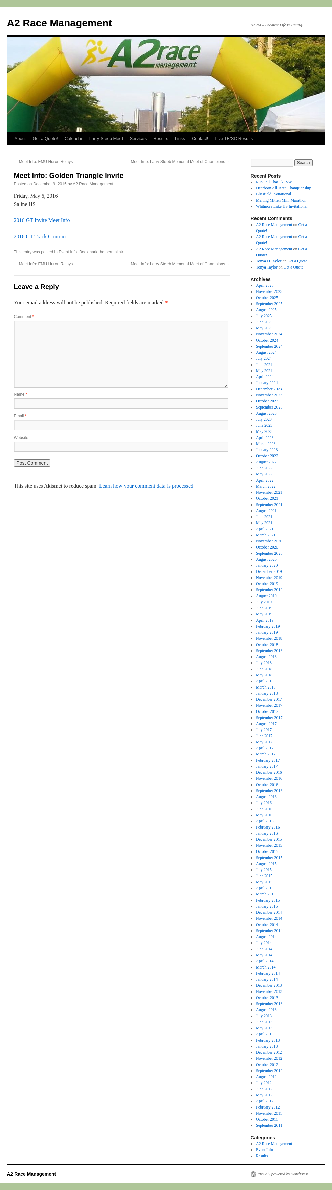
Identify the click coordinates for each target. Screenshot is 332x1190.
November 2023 (269, 395)
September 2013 (269, 1003)
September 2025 (269, 303)
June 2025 (264, 322)
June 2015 (264, 875)
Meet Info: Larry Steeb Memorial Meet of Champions (180, 161)
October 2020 (267, 547)
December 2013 (269, 985)
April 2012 (264, 1101)
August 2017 (266, 723)
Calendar (74, 138)
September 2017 (269, 717)
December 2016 (269, 772)
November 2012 (269, 1058)
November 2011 (269, 1113)
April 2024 (264, 376)
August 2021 (266, 510)
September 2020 (269, 553)
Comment (24, 316)
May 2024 (264, 370)
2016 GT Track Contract (40, 236)
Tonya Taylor (267, 267)
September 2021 (269, 504)
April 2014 (264, 961)
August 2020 (266, 559)
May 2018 (264, 675)
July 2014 (264, 942)
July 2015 (264, 869)
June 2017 (264, 735)
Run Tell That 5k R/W (274, 182)
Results (160, 138)
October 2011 (267, 1119)
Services (138, 138)
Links (180, 138)
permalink (114, 252)
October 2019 (267, 583)
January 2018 (267, 693)
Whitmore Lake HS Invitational (281, 206)
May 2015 (264, 882)
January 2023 (267, 449)
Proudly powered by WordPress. (284, 1174)
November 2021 (269, 492)
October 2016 (267, 784)
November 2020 (269, 541)
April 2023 (264, 437)
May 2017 (264, 742)
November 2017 (269, 705)
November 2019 (269, 577)
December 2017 (269, 699)
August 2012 (266, 1076)
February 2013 (268, 1040)
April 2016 (264, 821)
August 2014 (266, 936)
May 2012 (264, 1095)
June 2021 (264, 516)
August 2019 (266, 595)
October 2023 (267, 401)
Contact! (200, 138)
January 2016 (267, 833)
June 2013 (264, 1022)
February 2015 (268, 900)
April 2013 (264, 1034)
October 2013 (267, 997)
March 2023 (265, 443)
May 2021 (264, 522)
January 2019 (267, 632)
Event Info (68, 252)
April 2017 (264, 748)
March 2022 (265, 486)
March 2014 (265, 967)
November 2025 (269, 291)
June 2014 (264, 949)
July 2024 (264, 358)
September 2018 (269, 650)
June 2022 (264, 468)
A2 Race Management (59, 22)
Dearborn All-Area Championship (283, 188)
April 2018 (264, 681)
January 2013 (267, 1046)
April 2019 (264, 620)
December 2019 (269, 571)
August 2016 (266, 796)
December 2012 (269, 1052)
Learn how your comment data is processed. (147, 486)
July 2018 (264, 662)
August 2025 (266, 309)
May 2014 (264, 955)
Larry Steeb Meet (106, 138)
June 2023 (264, 425)
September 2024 (269, 346)
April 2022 (264, 480)
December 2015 (269, 839)
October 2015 (267, 851)
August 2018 (266, 656)
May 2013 (264, 1028)
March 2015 (265, 894)
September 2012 (269, 1070)
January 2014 (267, 979)
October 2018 (267, 644)
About (20, 138)
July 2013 (264, 1015)
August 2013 (266, 1009)
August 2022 (266, 462)
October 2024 (267, 340)
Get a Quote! (45, 138)
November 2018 (269, 638)
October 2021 (267, 498)
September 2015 (269, 857)
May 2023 (264, 431)
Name (20, 394)
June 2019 (264, 608)
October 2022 (267, 455)
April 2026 (264, 285)
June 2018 (264, 669)
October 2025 (267, 297)
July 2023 (264, 419)
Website (21, 437)
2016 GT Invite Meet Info (42, 220)
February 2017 (268, 760)
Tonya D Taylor (268, 261)
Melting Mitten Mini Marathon (281, 200)
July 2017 (264, 729)
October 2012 (267, 1064)
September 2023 (269, 407)
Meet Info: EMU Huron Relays (43, 161)
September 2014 (269, 930)
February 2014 (268, 973)
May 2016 (264, 815)
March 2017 (265, 754)
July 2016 (264, 802)
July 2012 (264, 1082)
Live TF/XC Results (234, 138)
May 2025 (264, 328)
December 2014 (269, 912)
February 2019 (268, 626)
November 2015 (269, 845)
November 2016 (269, 778)
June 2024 (264, 364)
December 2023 (269, 389)
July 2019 (264, 602)
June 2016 (264, 809)
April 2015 (264, 888)
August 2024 (266, 352)
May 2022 (264, 474)
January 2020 (267, 565)
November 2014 (269, 918)
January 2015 (267, 906)
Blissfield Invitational (273, 194)
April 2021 (264, 529)
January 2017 (267, 766)
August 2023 (266, 413)
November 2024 (269, 334)
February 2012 (268, 1107)
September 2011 (269, 1125)
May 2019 (264, 614)
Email (20, 416)
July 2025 (264, 315)
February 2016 (268, 827)
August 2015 (266, 863)
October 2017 (267, 711)
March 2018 (265, 687)
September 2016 (269, 790)
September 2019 (269, 589)
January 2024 (267, 382)
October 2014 (267, 924)
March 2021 (265, 535)
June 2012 (264, 1089)
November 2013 (269, 991)
